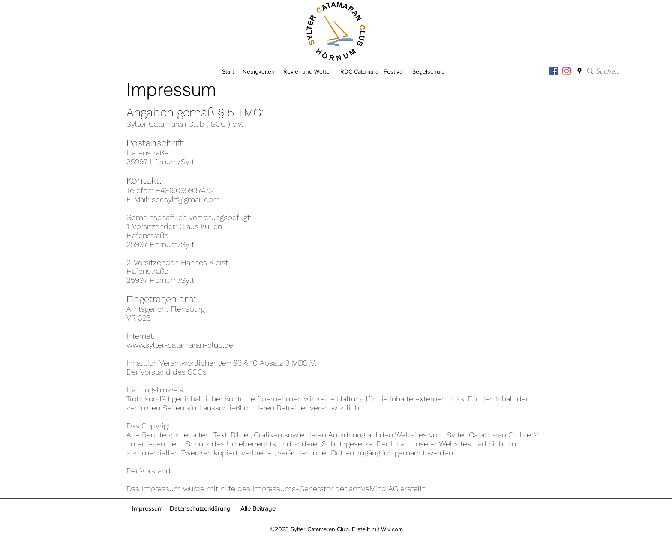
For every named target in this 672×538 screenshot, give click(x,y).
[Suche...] (620, 71)
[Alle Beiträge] (258, 508)
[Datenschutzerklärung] (200, 508)
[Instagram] (566, 71)
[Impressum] (147, 508)
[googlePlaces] (579, 71)
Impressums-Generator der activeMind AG (325, 488)
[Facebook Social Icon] (553, 71)
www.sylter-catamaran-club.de (179, 344)
